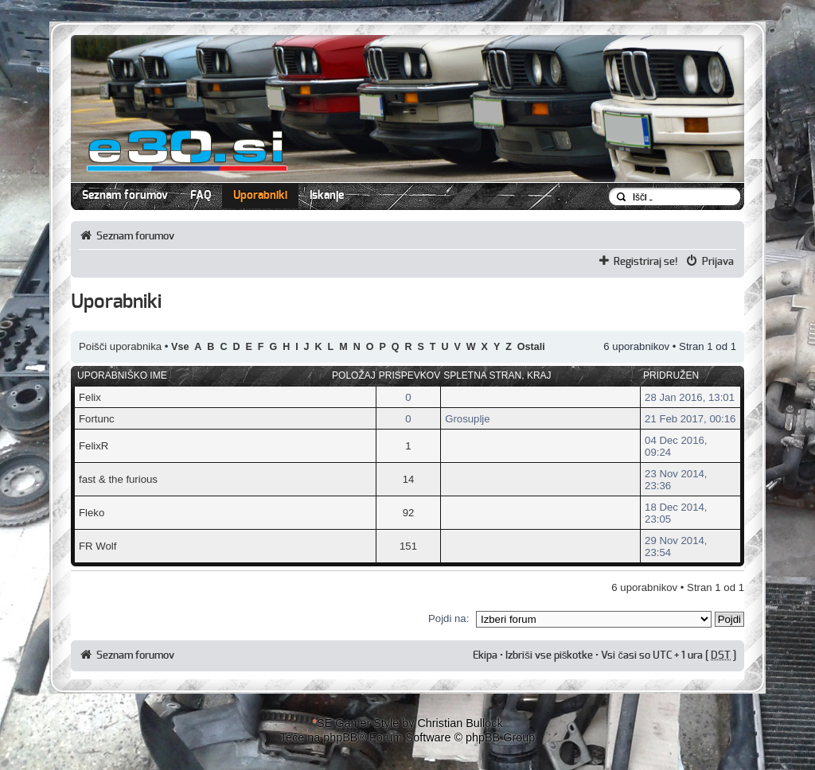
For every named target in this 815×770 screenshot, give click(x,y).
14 (409, 479)
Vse (180, 346)
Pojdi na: (448, 618)
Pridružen (671, 375)
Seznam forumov (125, 195)
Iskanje (327, 195)
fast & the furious (118, 479)
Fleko (91, 513)
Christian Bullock (459, 723)
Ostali (531, 346)
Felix (90, 397)
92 (409, 513)
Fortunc (97, 419)
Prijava (718, 261)
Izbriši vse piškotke (550, 655)
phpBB (340, 737)
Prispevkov (409, 375)
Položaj (354, 375)
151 (408, 546)
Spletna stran (482, 375)
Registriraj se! (646, 261)
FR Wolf (97, 546)
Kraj (539, 375)
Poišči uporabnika (120, 346)
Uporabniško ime (122, 375)
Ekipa (485, 655)
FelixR (93, 446)
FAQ (200, 195)
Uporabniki (260, 195)
